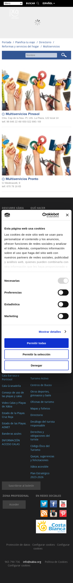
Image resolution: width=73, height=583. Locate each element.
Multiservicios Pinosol (23, 114)
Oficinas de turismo (42, 402)
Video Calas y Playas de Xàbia (14, 404)
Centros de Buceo (41, 385)
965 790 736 (12, 562)
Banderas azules (11, 433)
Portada (6, 42)
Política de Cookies (56, 562)
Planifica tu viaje (25, 42)
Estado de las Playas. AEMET (14, 425)
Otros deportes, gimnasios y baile (40, 393)
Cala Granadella (11, 386)
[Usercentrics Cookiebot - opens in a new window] (44, 215)
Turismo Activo (39, 378)
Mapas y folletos (40, 408)
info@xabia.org (32, 562)
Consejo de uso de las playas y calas (13, 394)
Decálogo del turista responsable (42, 423)
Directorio (45, 42)
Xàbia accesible (39, 466)
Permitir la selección (36, 354)
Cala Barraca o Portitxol (10, 377)
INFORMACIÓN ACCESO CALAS (11, 442)
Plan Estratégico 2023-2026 (39, 475)
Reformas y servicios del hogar (20, 46)
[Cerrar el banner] (67, 215)
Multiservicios (51, 46)
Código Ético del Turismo (40, 448)
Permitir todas (36, 343)
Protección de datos (18, 544)
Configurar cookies (44, 544)
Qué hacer (37, 208)
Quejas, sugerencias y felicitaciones (42, 458)
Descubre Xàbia (13, 208)
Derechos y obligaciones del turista (40, 435)
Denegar (36, 365)
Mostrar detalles (50, 331)
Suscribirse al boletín (21, 485)
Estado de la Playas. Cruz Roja (13, 415)
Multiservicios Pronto (22, 179)
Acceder (14, 504)
